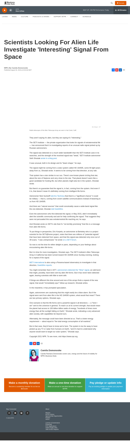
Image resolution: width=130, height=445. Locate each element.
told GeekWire (57, 214)
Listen (5, 21)
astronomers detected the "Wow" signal (73, 275)
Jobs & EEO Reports (52, 434)
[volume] (10, 15)
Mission (48, 417)
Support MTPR (60, 21)
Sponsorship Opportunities (54, 420)
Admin (48, 424)
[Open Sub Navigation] (9, 21)
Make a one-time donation (65, 387)
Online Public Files (51, 432)
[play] (4, 15)
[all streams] (120, 15)
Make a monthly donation (24, 387)
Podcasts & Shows (41, 21)
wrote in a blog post (49, 163)
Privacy (48, 422)
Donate (123, 5)
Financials (49, 429)
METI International (36, 267)
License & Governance (53, 427)
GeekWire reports (44, 270)
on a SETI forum (69, 244)
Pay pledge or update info (106, 387)
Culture (24, 21)
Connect (74, 21)
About (47, 413)
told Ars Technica (57, 201)
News (14, 21)
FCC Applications (51, 430)
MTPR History (50, 419)
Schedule (87, 21)
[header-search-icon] (113, 5)
